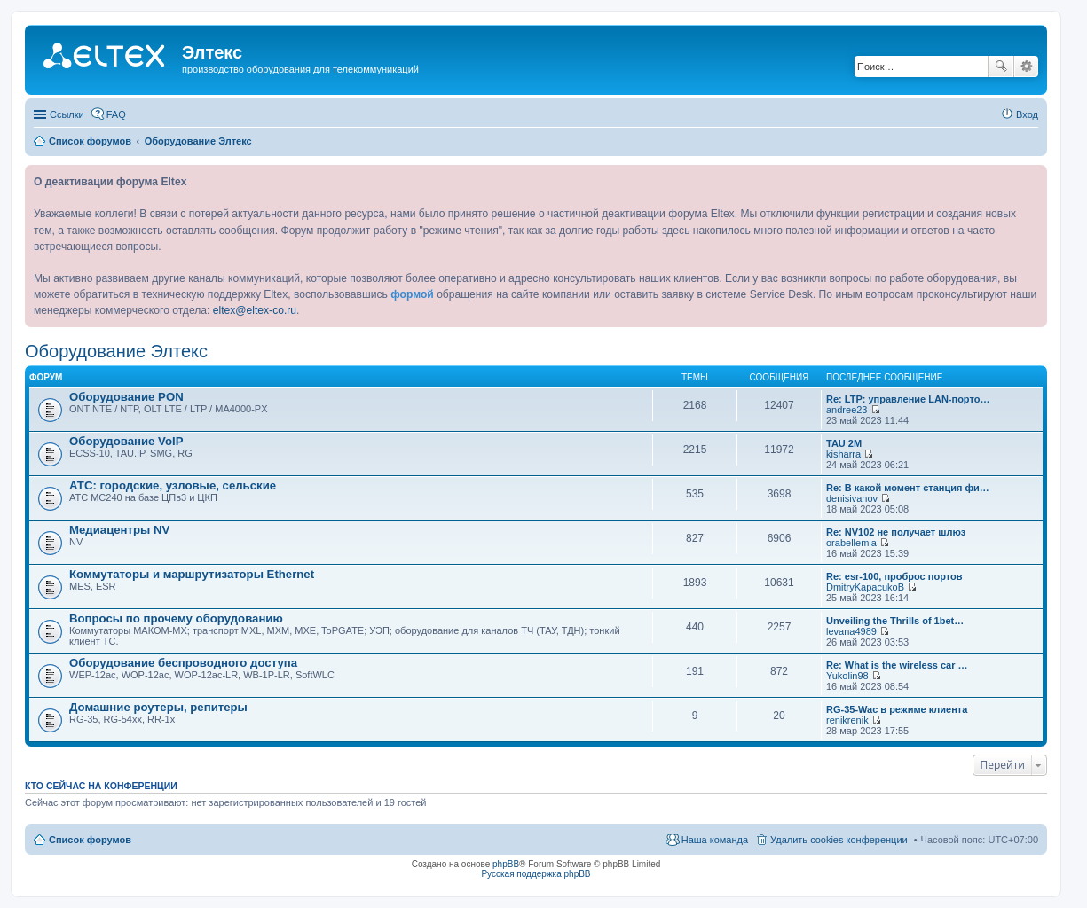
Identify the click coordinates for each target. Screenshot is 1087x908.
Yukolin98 (847, 675)
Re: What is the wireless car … (897, 665)
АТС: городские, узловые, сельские (172, 485)
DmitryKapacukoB (865, 587)
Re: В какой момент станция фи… (907, 487)
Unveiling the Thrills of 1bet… (895, 620)
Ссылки (67, 114)
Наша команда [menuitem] (714, 839)
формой (412, 294)
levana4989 (851, 631)
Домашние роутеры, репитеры (158, 707)
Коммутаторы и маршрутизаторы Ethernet (191, 574)
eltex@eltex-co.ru (254, 310)
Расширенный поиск (1026, 66)
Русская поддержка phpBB (535, 874)
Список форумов (90, 839)
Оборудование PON (126, 396)
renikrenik (847, 720)
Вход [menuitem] (1027, 114)
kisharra (843, 454)
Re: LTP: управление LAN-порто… (907, 399)
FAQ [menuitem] (116, 114)
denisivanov (852, 498)
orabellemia (851, 542)
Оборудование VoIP (126, 441)
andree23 (847, 409)
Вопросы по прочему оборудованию (176, 618)
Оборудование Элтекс (116, 351)
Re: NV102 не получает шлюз (895, 532)
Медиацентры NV (119, 529)
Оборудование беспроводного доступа (183, 662)
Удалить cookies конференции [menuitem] (839, 839)
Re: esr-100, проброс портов (894, 576)
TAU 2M (844, 443)
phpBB (505, 864)
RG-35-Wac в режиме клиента (896, 709)
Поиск (1001, 66)
